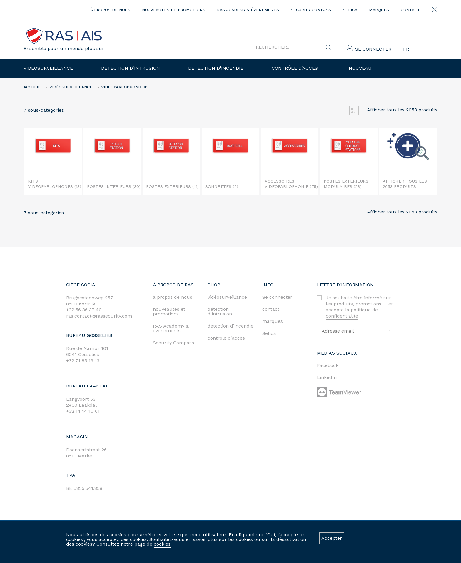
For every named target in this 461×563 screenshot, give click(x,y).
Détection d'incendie (215, 68)
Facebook (327, 365)
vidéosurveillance (227, 297)
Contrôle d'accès (295, 68)
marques (379, 9)
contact (410, 9)
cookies (162, 544)
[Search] (289, 47)
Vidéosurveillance (48, 68)
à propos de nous (110, 9)
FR (408, 49)
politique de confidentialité (352, 313)
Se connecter (373, 49)
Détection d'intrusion (130, 68)
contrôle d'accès (226, 338)
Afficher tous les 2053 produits (402, 110)
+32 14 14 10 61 (83, 411)
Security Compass (311, 9)
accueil (32, 87)
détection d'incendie (230, 326)
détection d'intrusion (220, 311)
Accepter (331, 538)
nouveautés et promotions (173, 9)
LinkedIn (327, 377)
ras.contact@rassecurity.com (99, 316)
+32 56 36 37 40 (84, 310)
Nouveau (360, 68)
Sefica (350, 9)
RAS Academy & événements (248, 9)
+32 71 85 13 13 (82, 360)
